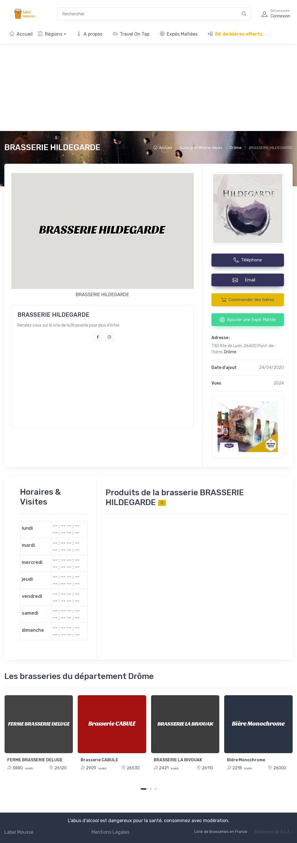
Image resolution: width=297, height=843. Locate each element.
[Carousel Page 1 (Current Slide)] (143, 789)
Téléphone (247, 260)
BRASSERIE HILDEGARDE (52, 147)
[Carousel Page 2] (150, 789)
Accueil (21, 34)
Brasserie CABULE (99, 760)
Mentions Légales (110, 832)
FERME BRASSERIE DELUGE (35, 760)
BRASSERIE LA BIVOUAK (178, 760)
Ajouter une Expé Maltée (248, 319)
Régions (50, 34)
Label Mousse (18, 832)
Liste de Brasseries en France (220, 831)
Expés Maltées (179, 34)
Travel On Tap (131, 34)
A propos (89, 34)
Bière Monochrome (246, 760)
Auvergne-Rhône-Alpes (201, 147)
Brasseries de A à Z (271, 831)
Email (247, 280)
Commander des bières (247, 299)
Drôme (236, 147)
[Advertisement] (148, 87)
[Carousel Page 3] (155, 789)
